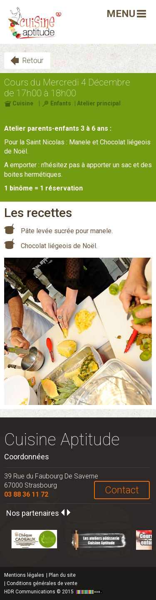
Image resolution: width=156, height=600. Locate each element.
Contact (122, 490)
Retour (33, 60)
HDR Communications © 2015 (54, 592)
